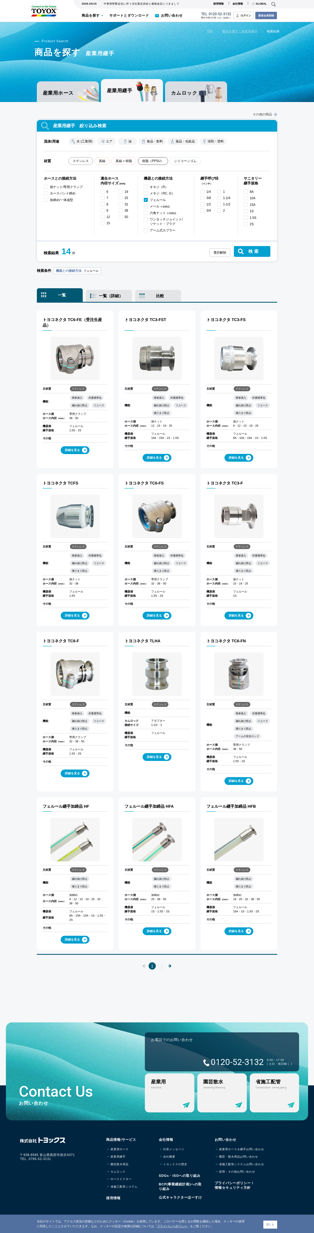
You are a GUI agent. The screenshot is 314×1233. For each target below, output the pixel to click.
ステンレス (81, 161)
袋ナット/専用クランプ (66, 187)
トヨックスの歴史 (175, 1164)
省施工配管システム (124, 1186)
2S (252, 224)
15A (252, 204)
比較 (160, 296)
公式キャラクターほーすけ (180, 1197)
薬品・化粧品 (185, 141)
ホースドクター (121, 1179)
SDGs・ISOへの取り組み (180, 1176)
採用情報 (218, 3)
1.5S (253, 217)
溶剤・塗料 (216, 141)
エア (109, 141)
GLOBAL (259, 3)
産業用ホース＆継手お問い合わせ (241, 1149)
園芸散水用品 (120, 1164)
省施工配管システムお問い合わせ (241, 1164)
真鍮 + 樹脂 (124, 161)
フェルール (158, 200)
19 (126, 191)
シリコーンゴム (185, 161)
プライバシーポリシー (172, 1226)
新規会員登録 (266, 15)
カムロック (184, 92)
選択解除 (219, 252)
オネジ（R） (159, 187)
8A (252, 191)
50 (126, 217)
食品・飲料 (155, 141)
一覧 (62, 295)
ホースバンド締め (62, 193)
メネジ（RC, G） (162, 193)
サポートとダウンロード (129, 15)
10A (252, 198)
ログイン (246, 15)
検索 (254, 251)
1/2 (208, 204)
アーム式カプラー (162, 230)
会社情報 (237, 3)
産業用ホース (58, 92)
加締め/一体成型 (61, 200)
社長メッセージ (173, 1149)
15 (108, 223)
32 (126, 204)
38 (126, 210)
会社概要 (169, 1156)
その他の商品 (265, 114)
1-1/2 (226, 204)
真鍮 (102, 161)
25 (126, 198)
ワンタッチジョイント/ (166, 222)
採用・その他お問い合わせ (237, 1171)
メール (160, 206)
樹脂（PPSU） (153, 161)
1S (252, 211)
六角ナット (163, 213)
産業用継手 (118, 1156)
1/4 (208, 191)
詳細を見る (76, 450)
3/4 (208, 210)
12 (108, 217)
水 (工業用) (84, 141)
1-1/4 (226, 198)
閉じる (270, 1224)
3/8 (208, 198)
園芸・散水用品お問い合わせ (238, 1156)
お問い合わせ (172, 15)
